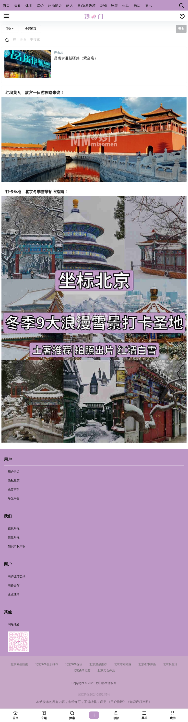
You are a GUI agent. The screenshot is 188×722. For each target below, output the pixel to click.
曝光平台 (14, 498)
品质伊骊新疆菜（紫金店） (76, 58)
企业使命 (14, 594)
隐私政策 (14, 480)
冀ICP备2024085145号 (94, 694)
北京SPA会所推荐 (46, 664)
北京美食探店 (106, 670)
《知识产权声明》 (139, 702)
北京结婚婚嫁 (122, 664)
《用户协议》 (116, 702)
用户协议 (14, 471)
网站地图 (14, 624)
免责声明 (14, 489)
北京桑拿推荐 (82, 670)
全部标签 (31, 28)
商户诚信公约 (16, 576)
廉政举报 (14, 537)
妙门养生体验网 (105, 683)
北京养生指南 (19, 664)
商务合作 (14, 585)
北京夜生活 (170, 664)
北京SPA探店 (73, 664)
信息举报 (14, 528)
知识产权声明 (16, 546)
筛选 (9, 28)
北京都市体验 (147, 664)
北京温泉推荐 (98, 664)
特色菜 (58, 52)
